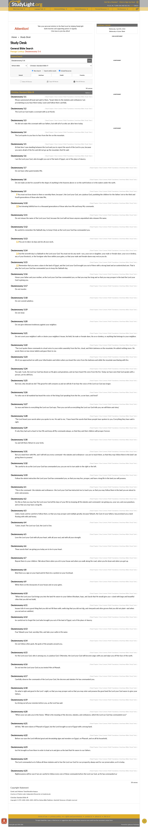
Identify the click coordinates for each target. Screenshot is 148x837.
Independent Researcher (33, 794)
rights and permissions (73, 816)
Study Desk (25, 37)
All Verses (26, 81)
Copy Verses (52, 82)
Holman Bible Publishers (46, 800)
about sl (98, 816)
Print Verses (79, 82)
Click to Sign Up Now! (127, 2)
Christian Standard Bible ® (19, 797)
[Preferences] (137, 9)
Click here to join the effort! (60, 31)
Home (14, 37)
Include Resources (65, 71)
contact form (109, 820)
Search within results (49, 71)
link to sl (107, 816)
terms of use (42, 816)
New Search (36, 71)
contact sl (88, 816)
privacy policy (55, 816)
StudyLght (23, 4)
